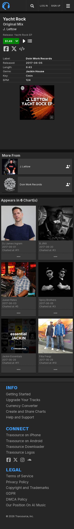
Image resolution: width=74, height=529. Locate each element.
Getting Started (18, 394)
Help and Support (20, 417)
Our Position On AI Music (26, 505)
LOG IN (44, 5)
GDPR (11, 493)
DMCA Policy (16, 499)
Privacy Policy (17, 482)
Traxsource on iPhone (23, 435)
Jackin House (35, 71)
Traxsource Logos (20, 452)
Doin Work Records (39, 58)
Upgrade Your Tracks (23, 400)
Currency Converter (22, 406)
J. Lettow (10, 29)
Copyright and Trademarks (27, 488)
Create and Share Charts (26, 411)
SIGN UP (55, 5)
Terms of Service (19, 476)
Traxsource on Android (24, 441)
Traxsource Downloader (25, 447)
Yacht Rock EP (23, 34)
